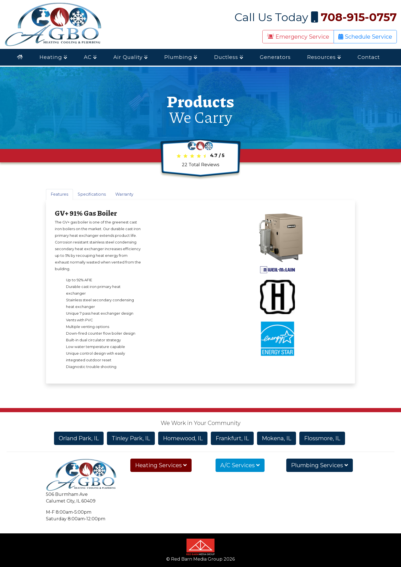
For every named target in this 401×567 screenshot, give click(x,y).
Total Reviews (200, 164)
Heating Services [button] (161, 465)
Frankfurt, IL (232, 438)
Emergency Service (298, 36)
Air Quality (130, 57)
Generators (275, 57)
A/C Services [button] (240, 465)
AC (90, 57)
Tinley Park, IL (131, 438)
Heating (53, 57)
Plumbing (180, 57)
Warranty (124, 194)
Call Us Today (315, 17)
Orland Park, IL (79, 438)
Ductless (228, 57)
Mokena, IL (276, 438)
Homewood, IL (183, 438)
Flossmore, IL (322, 438)
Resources (324, 57)
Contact (369, 57)
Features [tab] (59, 194)
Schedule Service (365, 36)
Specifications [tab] (92, 194)
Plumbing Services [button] (319, 465)
